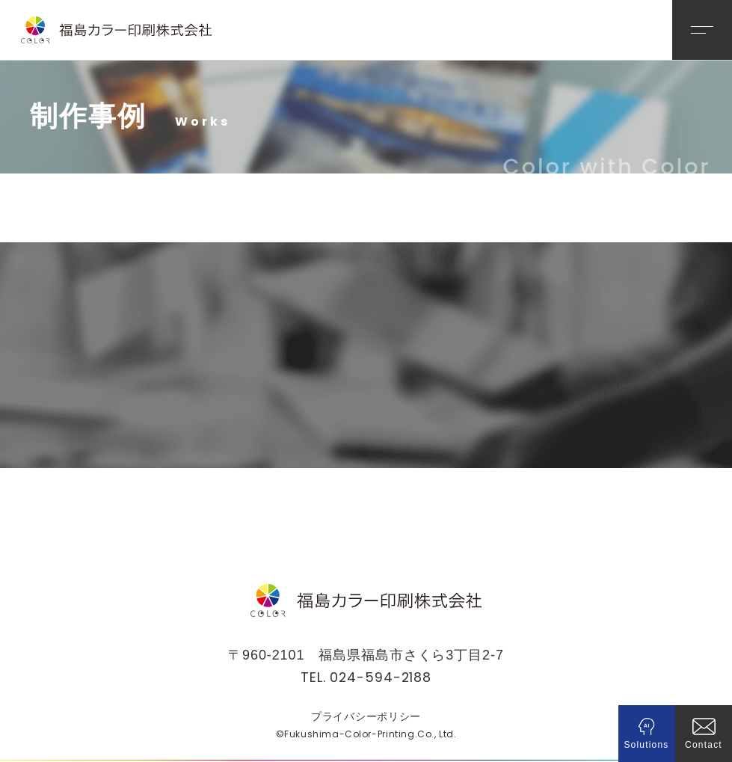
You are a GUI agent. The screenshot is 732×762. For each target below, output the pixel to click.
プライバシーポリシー (366, 717)
